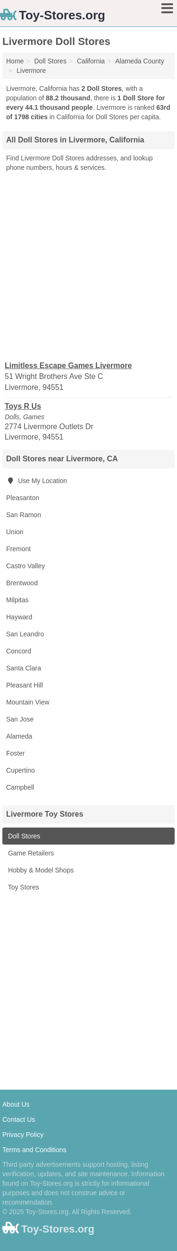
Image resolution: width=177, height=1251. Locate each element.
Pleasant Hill (24, 685)
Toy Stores (22, 887)
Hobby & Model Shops (40, 870)
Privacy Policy (22, 1134)
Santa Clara (23, 668)
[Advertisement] (88, 265)
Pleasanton (22, 498)
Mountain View (28, 702)
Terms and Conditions (34, 1150)
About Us (16, 1104)
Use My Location (36, 481)
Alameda (19, 736)
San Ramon (23, 515)
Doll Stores (23, 836)
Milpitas (17, 600)
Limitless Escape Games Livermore (68, 365)
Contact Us (18, 1119)
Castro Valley (25, 566)
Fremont (18, 549)
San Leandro (25, 634)
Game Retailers (30, 853)
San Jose (20, 719)
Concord (18, 651)
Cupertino (20, 770)
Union (15, 532)
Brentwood (22, 583)
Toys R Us (23, 406)
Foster (15, 753)
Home (15, 61)
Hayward (19, 617)
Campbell (20, 787)
